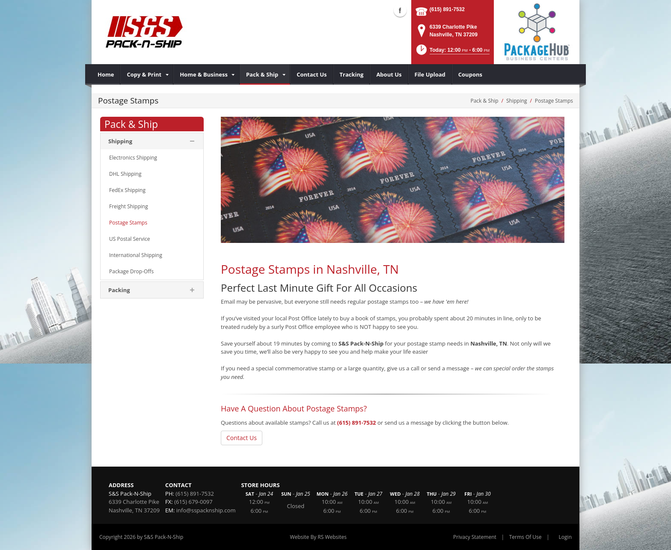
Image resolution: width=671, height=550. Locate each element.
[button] (452, 52)
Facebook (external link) (400, 10)
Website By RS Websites (318, 537)
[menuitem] (106, 74)
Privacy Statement (474, 537)
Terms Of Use (525, 537)
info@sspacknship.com (206, 510)
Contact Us (241, 438)
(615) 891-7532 (447, 9)
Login (565, 537)
